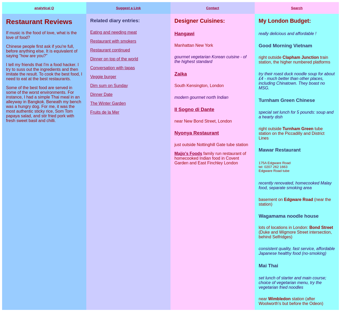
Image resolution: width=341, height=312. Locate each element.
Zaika (180, 74)
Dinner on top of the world (114, 59)
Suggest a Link (128, 8)
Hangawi (184, 33)
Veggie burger (103, 76)
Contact (212, 8)
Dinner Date (101, 94)
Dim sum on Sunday (109, 85)
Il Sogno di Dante (194, 109)
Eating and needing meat (113, 32)
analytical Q (44, 8)
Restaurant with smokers (113, 41)
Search (297, 8)
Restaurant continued (110, 50)
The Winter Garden (108, 103)
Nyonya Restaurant (196, 133)
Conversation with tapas (112, 68)
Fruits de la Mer (104, 112)
